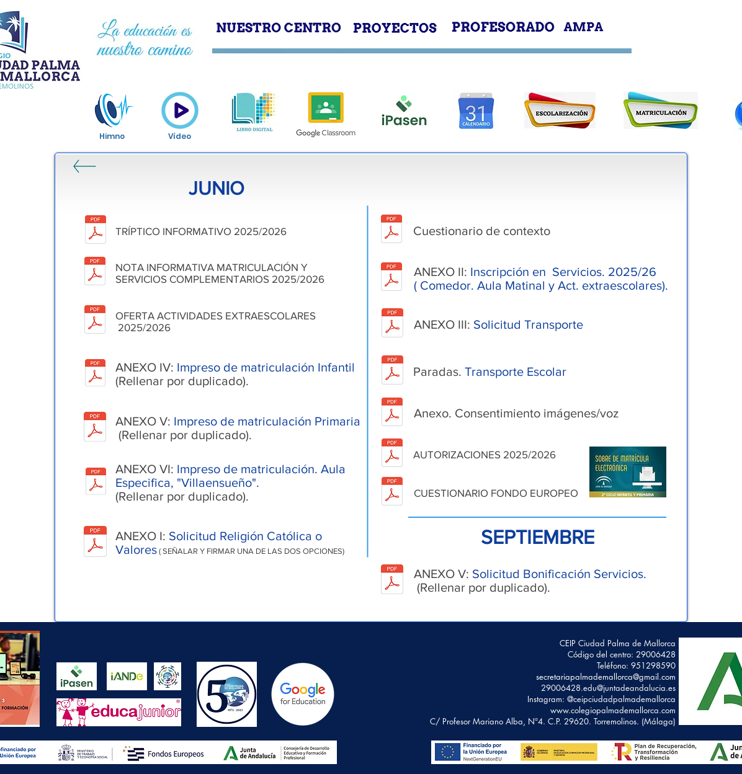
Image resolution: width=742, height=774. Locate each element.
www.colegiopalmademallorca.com (613, 710)
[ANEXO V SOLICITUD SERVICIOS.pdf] (392, 581)
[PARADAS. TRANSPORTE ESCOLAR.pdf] (392, 371)
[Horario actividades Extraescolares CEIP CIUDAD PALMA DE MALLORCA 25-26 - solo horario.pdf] (95, 320)
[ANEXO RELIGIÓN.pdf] (95, 543)
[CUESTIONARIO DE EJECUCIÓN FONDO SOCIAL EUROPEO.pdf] (392, 492)
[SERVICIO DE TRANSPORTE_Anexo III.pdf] (392, 324)
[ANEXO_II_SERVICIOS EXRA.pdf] (391, 278)
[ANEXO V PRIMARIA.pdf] (95, 428)
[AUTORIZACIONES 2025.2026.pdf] (392, 454)
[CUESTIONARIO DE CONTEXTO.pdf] (391, 230)
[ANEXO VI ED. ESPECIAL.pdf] (95, 483)
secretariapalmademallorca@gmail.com (606, 676)
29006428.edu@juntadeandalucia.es (608, 687)
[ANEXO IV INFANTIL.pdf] (95, 374)
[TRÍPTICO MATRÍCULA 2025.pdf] (95, 230)
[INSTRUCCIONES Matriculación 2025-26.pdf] (95, 272)
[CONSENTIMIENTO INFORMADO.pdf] (392, 413)
